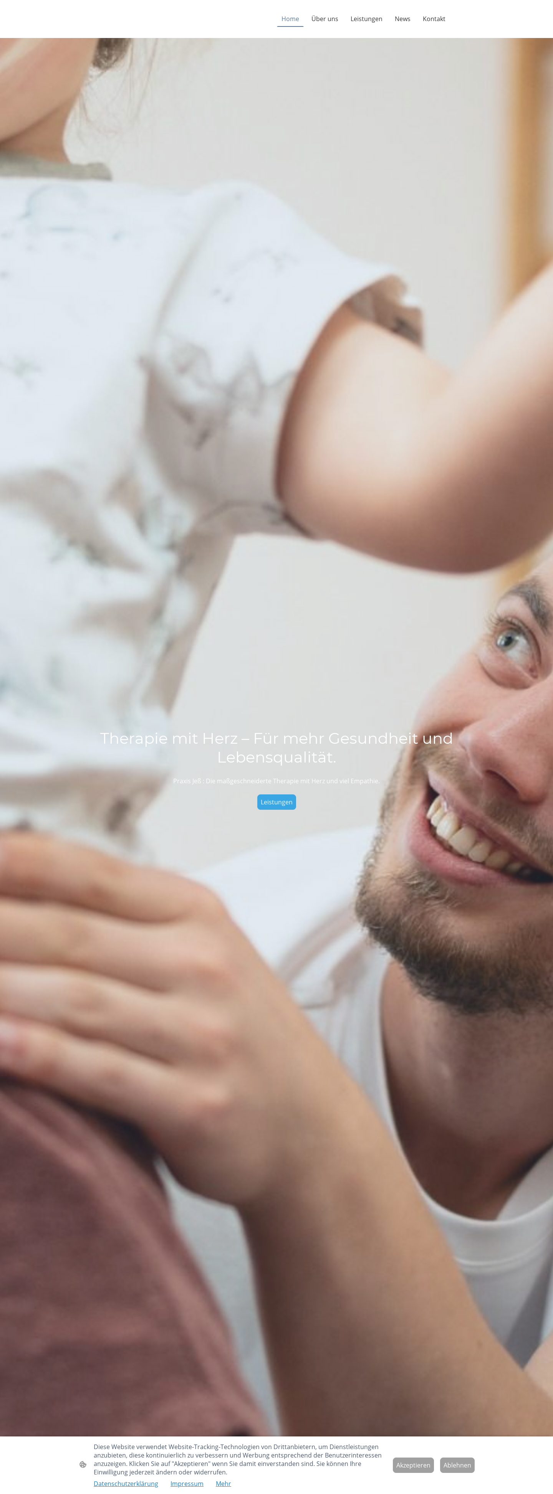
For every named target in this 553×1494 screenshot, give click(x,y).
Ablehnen (457, 1465)
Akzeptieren (413, 1465)
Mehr (223, 1483)
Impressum (187, 1483)
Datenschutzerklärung (126, 1483)
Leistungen (277, 802)
